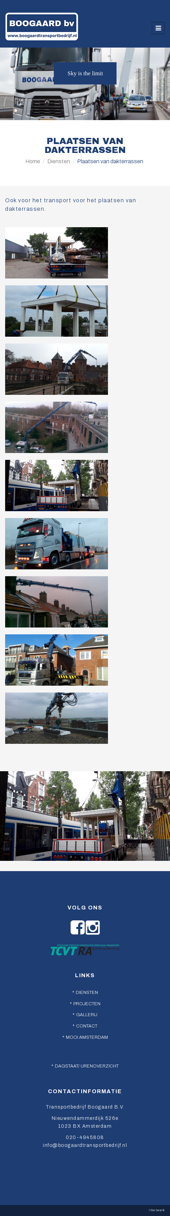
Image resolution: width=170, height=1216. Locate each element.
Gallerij (86, 1014)
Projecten (86, 1003)
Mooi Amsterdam (87, 1037)
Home (32, 161)
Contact (86, 1026)
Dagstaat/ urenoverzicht (87, 1066)
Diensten (58, 161)
